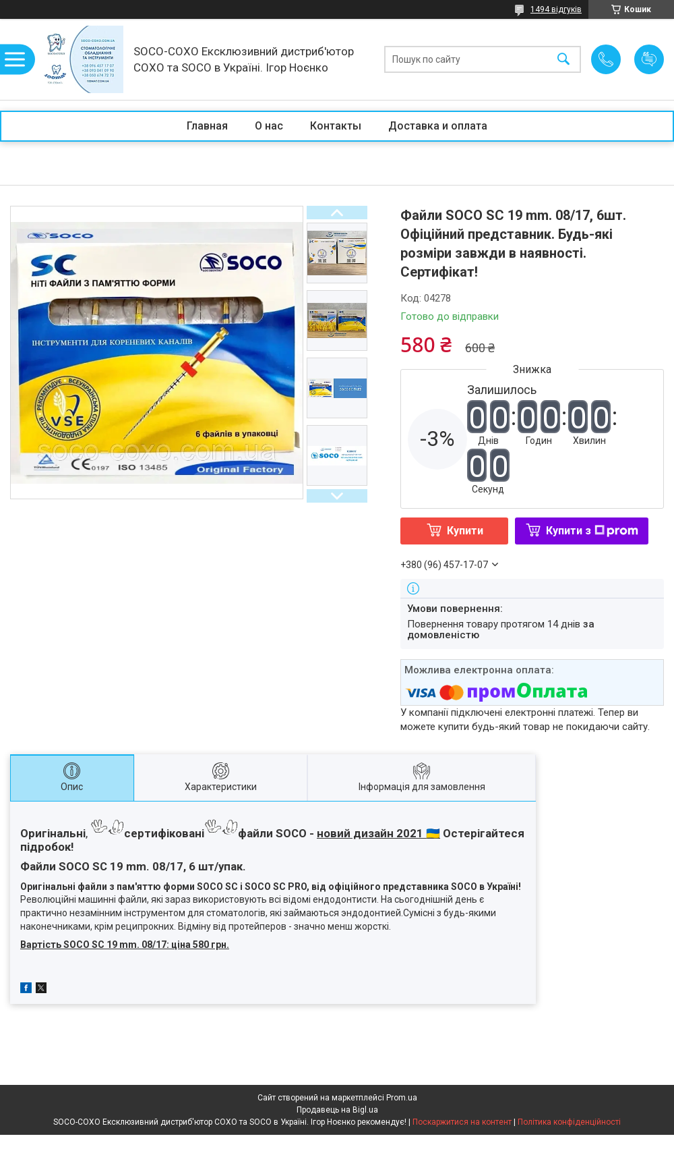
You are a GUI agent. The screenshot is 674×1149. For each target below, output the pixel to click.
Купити (465, 530)
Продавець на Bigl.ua (337, 1110)
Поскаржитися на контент (462, 1122)
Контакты (335, 125)
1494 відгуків (556, 9)
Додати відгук (649, 59)
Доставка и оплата (437, 125)
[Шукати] (563, 59)
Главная (207, 125)
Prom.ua (401, 1097)
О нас (269, 125)
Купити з (592, 530)
